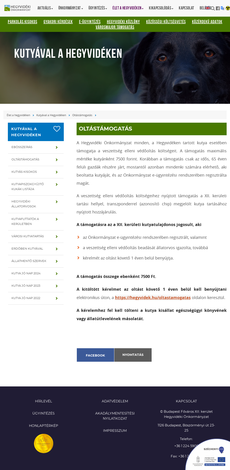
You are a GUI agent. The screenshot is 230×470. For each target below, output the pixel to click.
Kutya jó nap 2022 (25, 298)
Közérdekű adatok (207, 21)
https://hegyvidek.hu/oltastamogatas (153, 297)
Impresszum (115, 430)
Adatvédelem (115, 401)
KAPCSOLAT (186, 401)
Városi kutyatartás (27, 236)
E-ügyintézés (90, 21)
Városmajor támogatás (115, 26)
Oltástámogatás (82, 115)
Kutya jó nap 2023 (25, 285)
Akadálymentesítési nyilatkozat (115, 416)
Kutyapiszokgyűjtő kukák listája (27, 187)
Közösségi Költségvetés (166, 21)
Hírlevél (43, 401)
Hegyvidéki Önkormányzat (19, 8)
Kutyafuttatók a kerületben (25, 222)
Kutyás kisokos (24, 172)
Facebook (95, 355)
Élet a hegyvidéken (18, 115)
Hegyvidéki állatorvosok (23, 204)
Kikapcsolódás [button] (161, 8)
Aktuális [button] (45, 8)
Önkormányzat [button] (70, 8)
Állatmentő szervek (28, 261)
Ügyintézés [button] (97, 8)
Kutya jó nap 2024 (26, 273)
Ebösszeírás (21, 147)
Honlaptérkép (43, 426)
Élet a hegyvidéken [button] (128, 8)
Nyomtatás (133, 355)
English (208, 8)
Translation (223, 8)
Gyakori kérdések (58, 21)
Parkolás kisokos (22, 21)
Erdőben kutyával (27, 248)
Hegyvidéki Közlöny (123, 21)
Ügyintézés (43, 413)
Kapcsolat (186, 8)
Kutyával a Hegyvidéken (51, 115)
